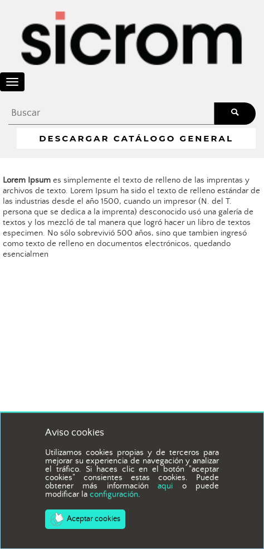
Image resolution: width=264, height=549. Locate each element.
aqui (165, 486)
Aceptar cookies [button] (85, 519)
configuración (114, 494)
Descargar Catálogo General (136, 138)
